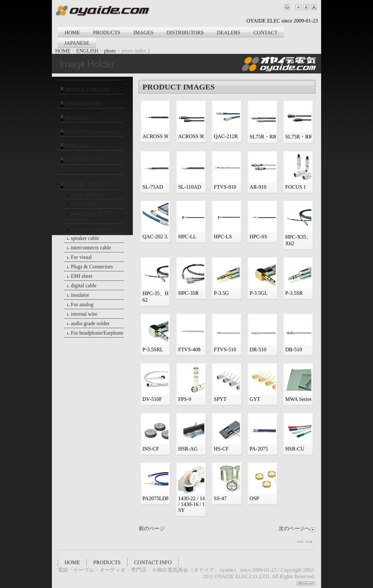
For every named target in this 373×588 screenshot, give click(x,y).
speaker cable (82, 238)
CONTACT (265, 32)
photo (110, 51)
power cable (80, 204)
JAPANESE (76, 43)
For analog (79, 305)
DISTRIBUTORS (185, 32)
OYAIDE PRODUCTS (88, 185)
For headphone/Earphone (94, 333)
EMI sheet (78, 276)
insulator (77, 295)
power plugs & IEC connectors (88, 216)
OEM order (74, 146)
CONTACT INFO (80, 160)
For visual (78, 257)
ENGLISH (87, 51)
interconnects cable (88, 248)
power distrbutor (85, 195)
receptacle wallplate (88, 229)
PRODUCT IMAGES (85, 90)
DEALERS (228, 32)
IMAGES (143, 32)
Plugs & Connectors (89, 267)
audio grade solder (87, 323)
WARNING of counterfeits (90, 132)
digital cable (81, 286)
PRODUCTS (106, 32)
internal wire (81, 314)
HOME (72, 32)
